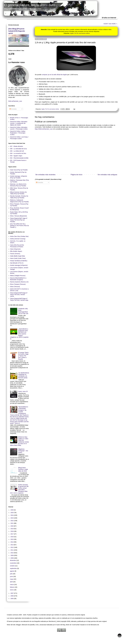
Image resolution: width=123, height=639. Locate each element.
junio (11, 576)
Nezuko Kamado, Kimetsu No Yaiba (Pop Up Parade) (19, 196)
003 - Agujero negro (16, 156)
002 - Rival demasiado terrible (19, 158)
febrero (12, 587)
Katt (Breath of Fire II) (16, 263)
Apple (72, 33)
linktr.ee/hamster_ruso (15, 101)
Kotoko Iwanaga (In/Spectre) (19, 265)
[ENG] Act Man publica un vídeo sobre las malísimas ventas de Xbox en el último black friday (19, 441)
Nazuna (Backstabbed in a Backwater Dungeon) (18, 278)
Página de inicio (76, 175)
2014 (12, 542)
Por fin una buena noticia (82, 33)
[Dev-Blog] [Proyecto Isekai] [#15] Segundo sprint (16, 31)
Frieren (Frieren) (15, 253)
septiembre (13, 568)
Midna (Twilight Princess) (17, 275)
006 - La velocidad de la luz (18, 148)
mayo (12, 579)
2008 (12, 558)
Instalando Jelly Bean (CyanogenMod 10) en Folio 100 (23, 311)
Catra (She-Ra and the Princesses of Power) (17, 245)
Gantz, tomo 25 (23, 391)
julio (11, 574)
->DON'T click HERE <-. (110, 24)
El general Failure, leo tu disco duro (29, 5)
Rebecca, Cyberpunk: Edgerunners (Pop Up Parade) (19, 200)
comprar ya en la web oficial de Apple (54, 74)
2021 (12, 523)
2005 (12, 598)
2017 (12, 534)
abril (11, 582)
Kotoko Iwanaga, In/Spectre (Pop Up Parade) (18, 177)
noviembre (13, 563)
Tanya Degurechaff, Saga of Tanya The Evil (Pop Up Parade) (18, 219)
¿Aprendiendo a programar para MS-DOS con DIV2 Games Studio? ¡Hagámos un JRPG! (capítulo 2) (19, 334)
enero (12, 590)
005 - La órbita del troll (17, 151)
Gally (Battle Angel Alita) (17, 256)
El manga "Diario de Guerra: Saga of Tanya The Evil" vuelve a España (23, 356)
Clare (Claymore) (15, 249)
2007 (12, 593)
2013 (12, 545)
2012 (12, 547)
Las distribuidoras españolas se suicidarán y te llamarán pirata (23, 375)
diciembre (13, 560)
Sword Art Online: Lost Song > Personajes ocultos (19, 137)
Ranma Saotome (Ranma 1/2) (19, 282)
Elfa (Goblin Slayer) (16, 251)
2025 (12, 512)
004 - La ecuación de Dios (18, 153)
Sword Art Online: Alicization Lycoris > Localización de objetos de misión (18, 123)
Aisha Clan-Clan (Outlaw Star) (19, 236)
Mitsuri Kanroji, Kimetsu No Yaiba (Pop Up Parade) (18, 193)
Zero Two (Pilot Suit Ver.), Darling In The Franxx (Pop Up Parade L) (19, 225)
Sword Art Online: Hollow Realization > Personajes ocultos (17, 132)
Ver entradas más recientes (45, 175)
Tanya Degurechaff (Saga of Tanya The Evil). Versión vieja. (19, 299)
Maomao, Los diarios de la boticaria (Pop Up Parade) (18, 185)
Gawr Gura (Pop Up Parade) (19, 170)
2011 (12, 550)
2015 (12, 539)
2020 (12, 526)
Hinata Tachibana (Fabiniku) (18, 260)
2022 (12, 520)
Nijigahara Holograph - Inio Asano (23, 450)
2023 (12, 518)
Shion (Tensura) (15, 286)
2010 (12, 553)
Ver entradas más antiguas (107, 175)
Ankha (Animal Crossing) (17, 239)
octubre (12, 566)
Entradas (39, 182)
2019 (12, 528)
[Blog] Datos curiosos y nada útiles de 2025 (23, 469)
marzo (12, 584)
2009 (12, 555)
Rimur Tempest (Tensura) (18, 284)
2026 (12, 510)
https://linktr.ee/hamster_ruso (44, 129)
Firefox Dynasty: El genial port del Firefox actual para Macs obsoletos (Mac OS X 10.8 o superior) (19, 489)
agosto (12, 571)
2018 (12, 531)
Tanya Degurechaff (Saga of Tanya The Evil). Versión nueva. (18, 294)
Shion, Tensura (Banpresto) (18, 216)
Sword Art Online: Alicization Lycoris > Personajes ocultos (19, 128)
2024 (12, 515)
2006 (12, 596)
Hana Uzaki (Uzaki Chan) (18, 258)
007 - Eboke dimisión (16, 146)
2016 (12, 536)
